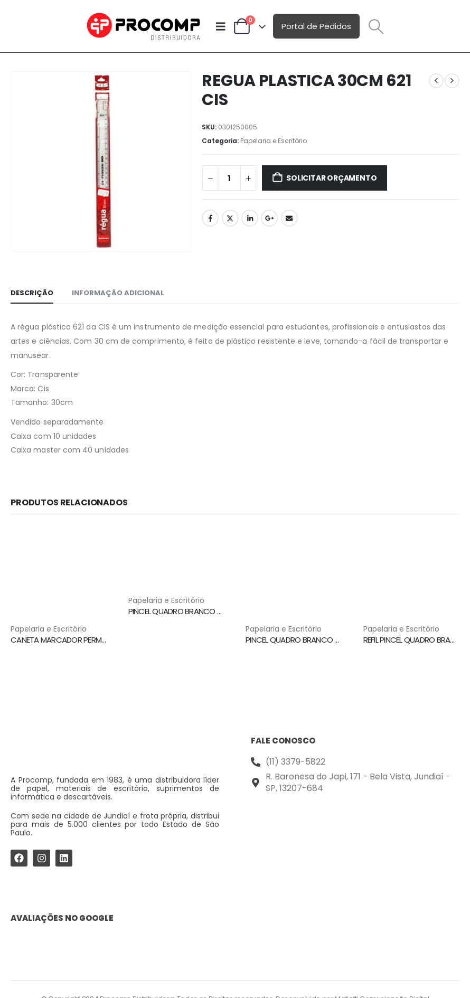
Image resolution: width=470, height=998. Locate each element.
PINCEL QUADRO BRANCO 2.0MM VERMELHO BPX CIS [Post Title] (216, 611)
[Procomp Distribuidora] (355, 836)
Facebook (210, 218)
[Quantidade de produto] (229, 178)
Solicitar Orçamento (331, 178)
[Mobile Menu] (220, 26)
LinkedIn (249, 218)
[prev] (436, 80)
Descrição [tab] (32, 293)
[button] (376, 26)
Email (289, 218)
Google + (269, 218)
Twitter (230, 218)
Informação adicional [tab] (118, 293)
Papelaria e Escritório (273, 140)
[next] (452, 80)
